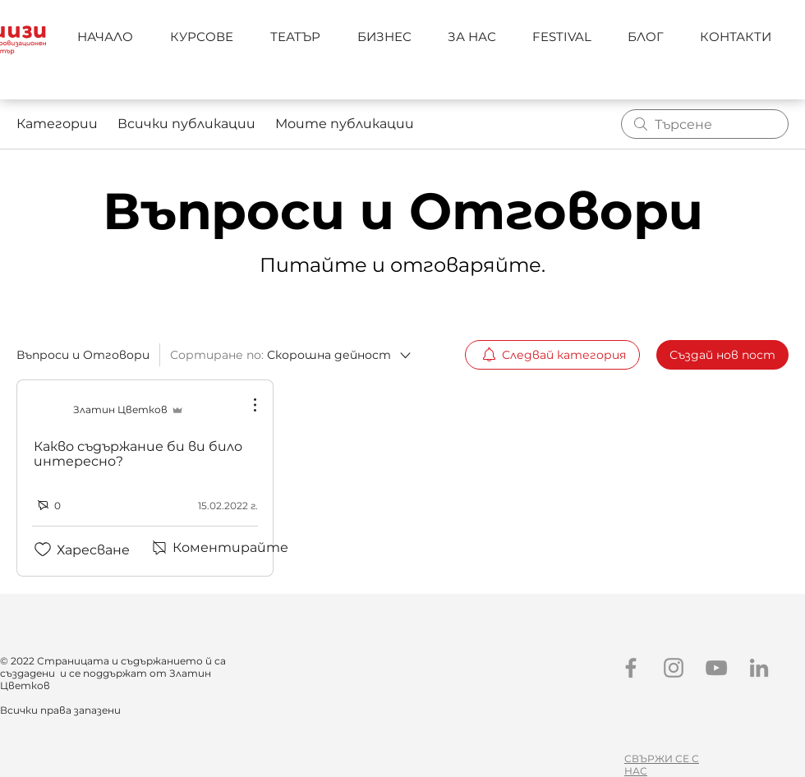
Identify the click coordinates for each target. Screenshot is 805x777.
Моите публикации (344, 123)
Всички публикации (186, 123)
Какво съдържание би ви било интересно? (138, 454)
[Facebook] (631, 668)
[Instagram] (673, 668)
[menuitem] (552, 355)
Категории (57, 123)
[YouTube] (716, 668)
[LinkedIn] (759, 668)
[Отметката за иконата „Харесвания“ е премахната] (42, 549)
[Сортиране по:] (289, 355)
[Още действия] (246, 405)
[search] (705, 124)
